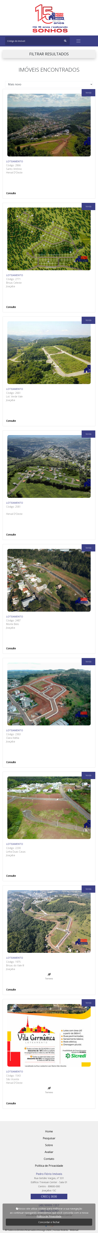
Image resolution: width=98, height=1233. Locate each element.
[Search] (37, 41)
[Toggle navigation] (78, 41)
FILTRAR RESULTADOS (49, 54)
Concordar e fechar (49, 1222)
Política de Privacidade (49, 1216)
